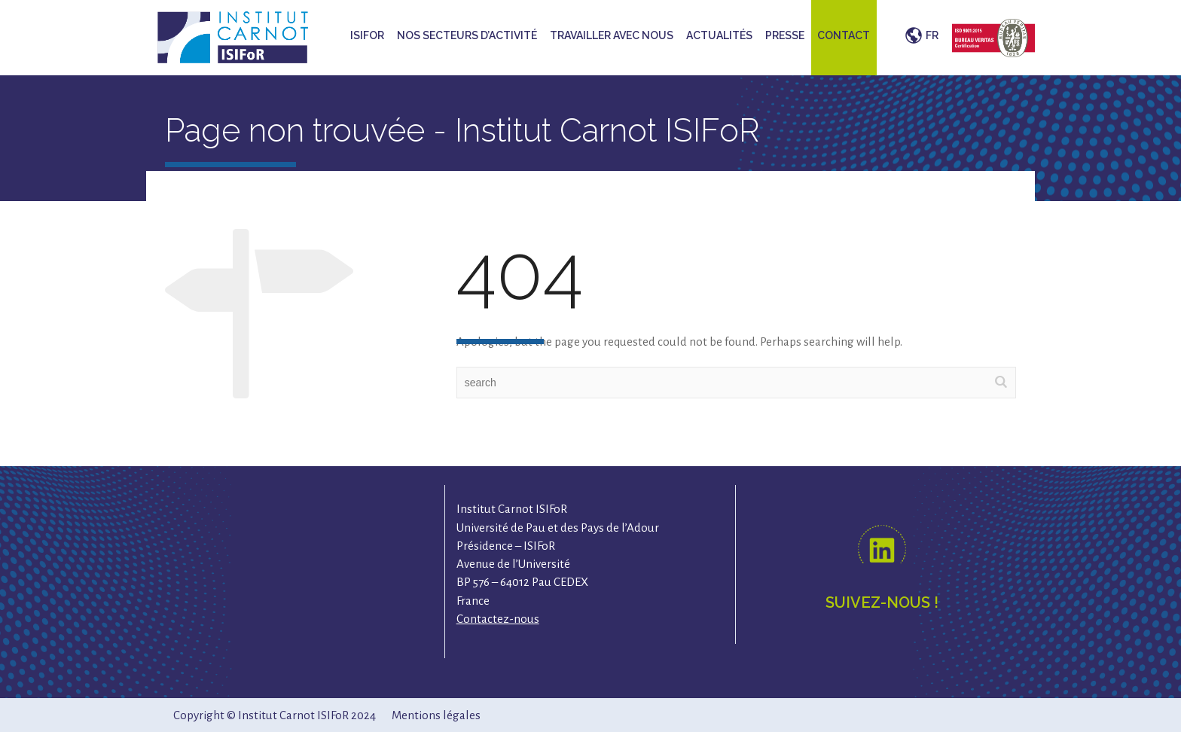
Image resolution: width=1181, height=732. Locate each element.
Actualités (719, 35)
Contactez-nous (497, 618)
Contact (843, 35)
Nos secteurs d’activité (467, 35)
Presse (784, 35)
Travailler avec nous (611, 35)
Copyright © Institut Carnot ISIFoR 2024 (274, 715)
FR (932, 35)
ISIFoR (367, 35)
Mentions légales (436, 715)
